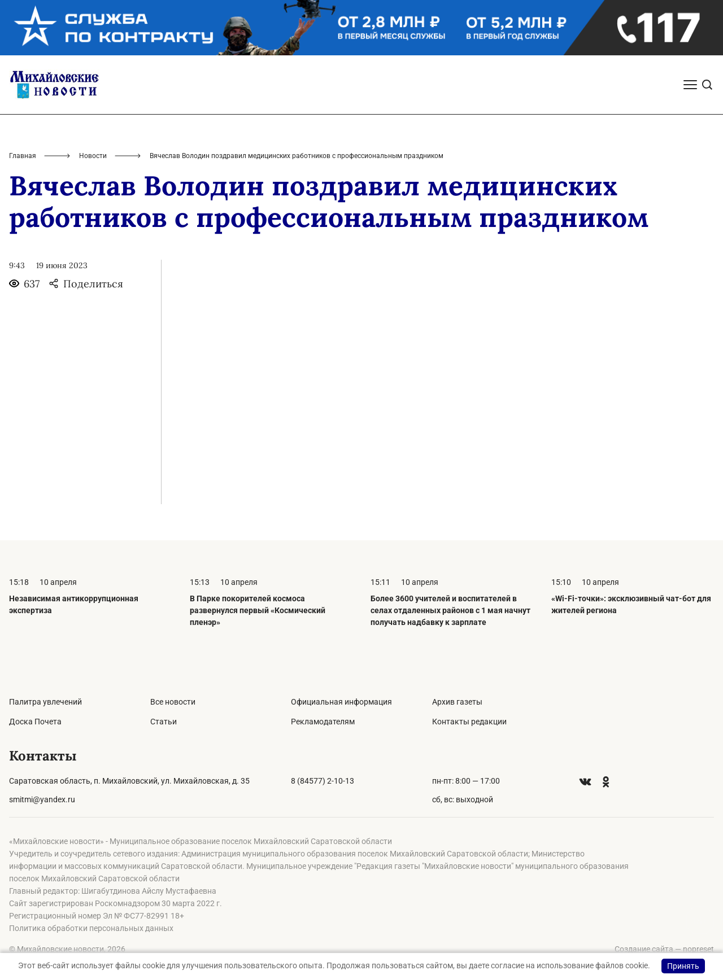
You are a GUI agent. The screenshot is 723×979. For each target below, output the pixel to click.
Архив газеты (457, 701)
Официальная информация (341, 701)
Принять (683, 966)
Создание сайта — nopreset (664, 949)
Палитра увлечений (45, 701)
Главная (22, 156)
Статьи (163, 721)
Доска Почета (35, 721)
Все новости (172, 701)
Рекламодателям (323, 721)
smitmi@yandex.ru (42, 799)
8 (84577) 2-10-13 (322, 780)
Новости (93, 156)
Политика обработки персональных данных (91, 928)
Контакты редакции (469, 721)
